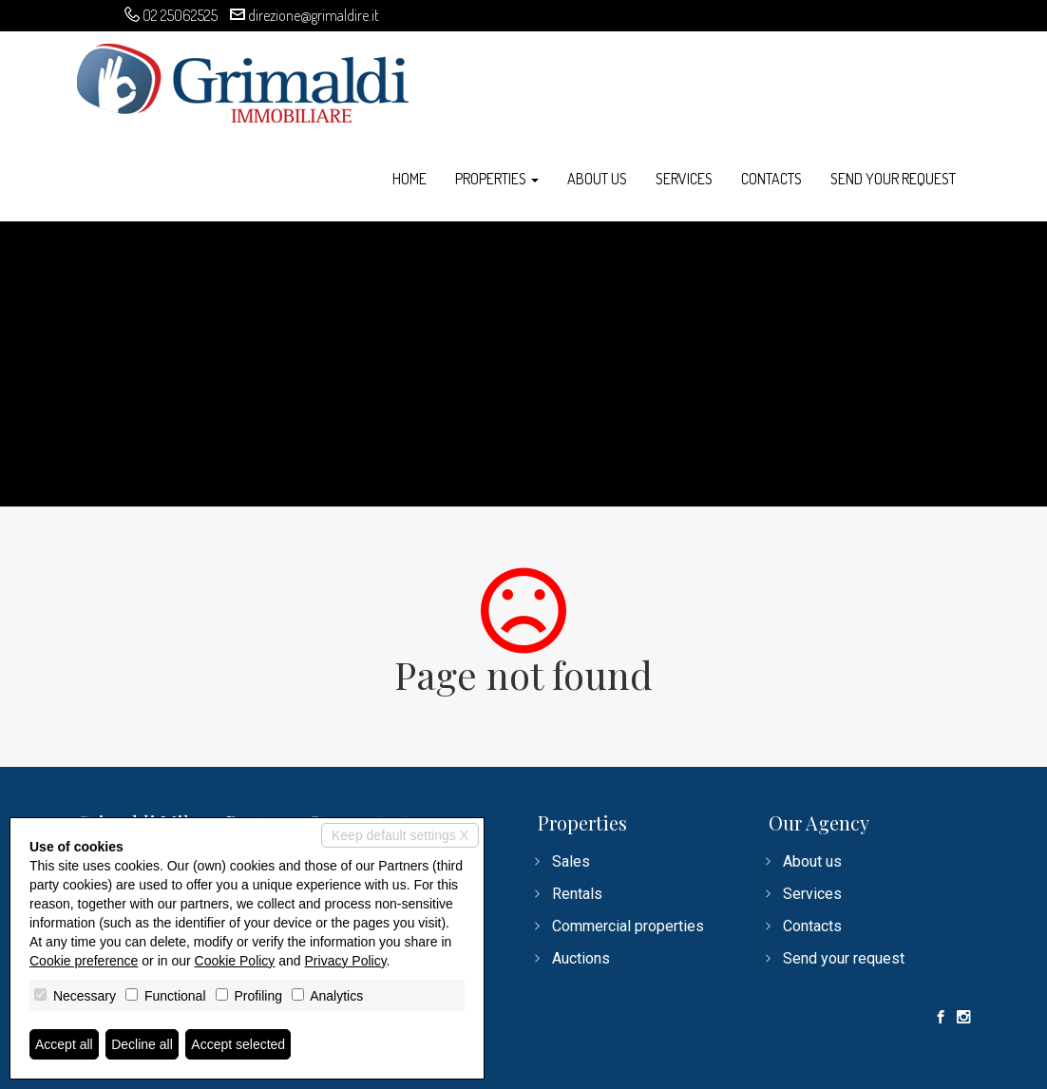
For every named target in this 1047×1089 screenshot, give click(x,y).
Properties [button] (497, 178)
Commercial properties (628, 926)
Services (684, 178)
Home (409, 178)
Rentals (577, 894)
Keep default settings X (400, 835)
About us (597, 178)
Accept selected (238, 1044)
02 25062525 (180, 15)
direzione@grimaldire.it (313, 15)
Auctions (581, 958)
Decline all (142, 1044)
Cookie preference (83, 960)
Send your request (893, 178)
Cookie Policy (235, 960)
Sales (571, 861)
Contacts (771, 178)
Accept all (64, 1044)
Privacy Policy (346, 960)
